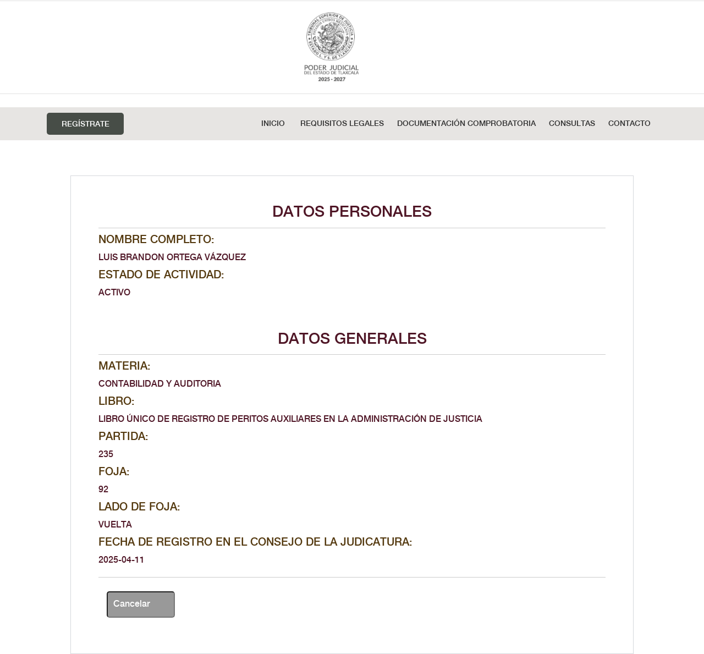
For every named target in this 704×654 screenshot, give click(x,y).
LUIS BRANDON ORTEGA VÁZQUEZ (172, 257)
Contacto (629, 124)
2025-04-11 (121, 560)
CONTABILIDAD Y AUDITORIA (159, 384)
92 (103, 489)
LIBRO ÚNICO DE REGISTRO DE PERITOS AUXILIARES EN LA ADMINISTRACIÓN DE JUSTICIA (290, 419)
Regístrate (85, 124)
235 (105, 454)
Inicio (273, 124)
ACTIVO (114, 293)
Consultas (572, 124)
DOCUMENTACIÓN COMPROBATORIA (466, 124)
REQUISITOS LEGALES (342, 124)
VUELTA (115, 525)
